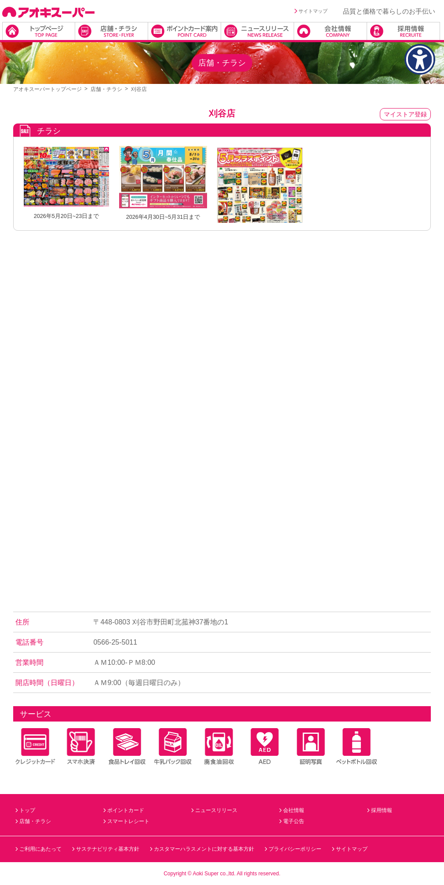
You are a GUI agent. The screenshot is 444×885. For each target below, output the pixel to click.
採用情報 (379, 810)
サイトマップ (311, 11)
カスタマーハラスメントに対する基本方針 (202, 849)
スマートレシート (126, 821)
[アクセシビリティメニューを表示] (419, 59)
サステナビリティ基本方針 (105, 849)
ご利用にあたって (38, 849)
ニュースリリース (214, 810)
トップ (25, 810)
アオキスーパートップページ (47, 89)
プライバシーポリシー (293, 849)
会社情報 (291, 810)
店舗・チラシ (106, 89)
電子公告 (291, 821)
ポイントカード (123, 810)
